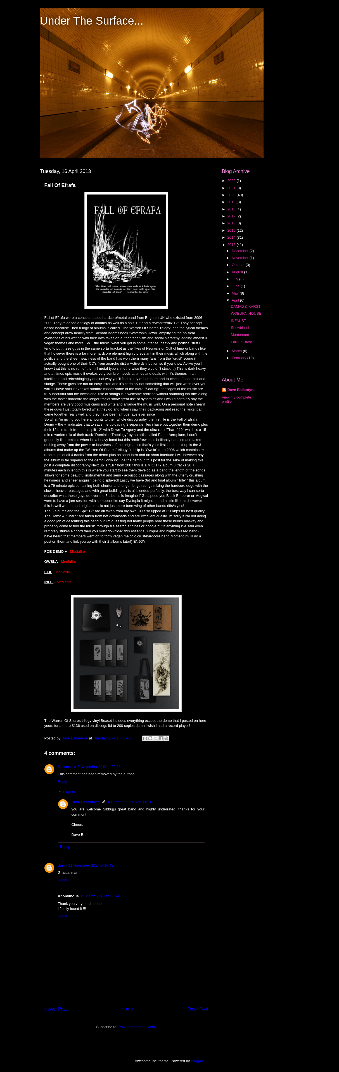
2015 (232, 230)
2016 (232, 223)
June (236, 286)
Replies (69, 792)
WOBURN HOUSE (246, 313)
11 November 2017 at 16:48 (90, 865)
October (239, 265)
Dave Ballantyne (85, 802)
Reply (62, 781)
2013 (232, 245)
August (238, 272)
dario (62, 865)
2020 (232, 195)
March (237, 351)
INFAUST (238, 321)
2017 (232, 216)
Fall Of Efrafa (241, 342)
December (241, 251)
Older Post (198, 1009)
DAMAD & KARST (245, 306)
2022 (232, 181)
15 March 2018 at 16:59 (99, 896)
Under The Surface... (92, 21)
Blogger (197, 1061)
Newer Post (55, 1009)
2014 (232, 237)
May (236, 293)
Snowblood (240, 328)
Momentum (240, 335)
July (235, 279)
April (236, 300)
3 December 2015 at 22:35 (98, 767)
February (239, 358)
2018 (232, 209)
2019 (232, 202)
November (241, 258)
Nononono (67, 767)
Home (127, 1009)
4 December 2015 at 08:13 (129, 802)
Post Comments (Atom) (137, 1027)
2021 (232, 188)
